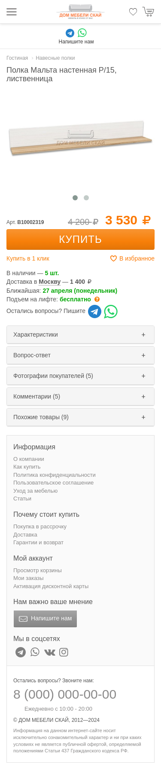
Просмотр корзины (37, 570)
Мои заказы (28, 578)
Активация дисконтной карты (50, 586)
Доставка (25, 534)
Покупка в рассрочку (40, 526)
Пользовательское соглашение (53, 482)
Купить (80, 239)
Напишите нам (44, 619)
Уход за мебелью (35, 491)
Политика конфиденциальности (54, 475)
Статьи (22, 498)
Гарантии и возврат (38, 542)
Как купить (26, 466)
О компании (28, 459)
